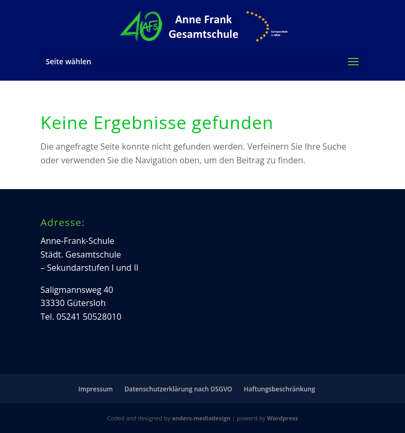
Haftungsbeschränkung (279, 389)
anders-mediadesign (201, 418)
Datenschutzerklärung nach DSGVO (178, 389)
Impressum (96, 389)
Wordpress (282, 418)
